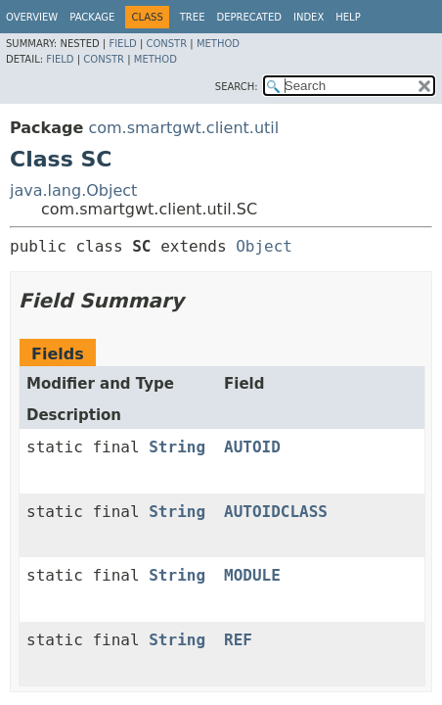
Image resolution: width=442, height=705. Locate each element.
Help (347, 17)
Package (91, 17)
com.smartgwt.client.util (183, 127)
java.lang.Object (73, 190)
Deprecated (249, 17)
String (177, 447)
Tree (192, 17)
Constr (166, 43)
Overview (32, 17)
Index (308, 17)
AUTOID (252, 447)
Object (264, 246)
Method (218, 43)
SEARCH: (236, 86)
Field (122, 43)
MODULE (252, 575)
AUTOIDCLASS (276, 511)
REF (238, 640)
